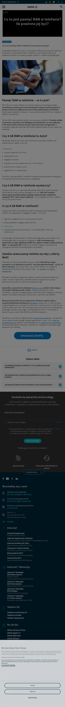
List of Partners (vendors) (8, 665)
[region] (32, 673)
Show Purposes (32, 697)
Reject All (32, 691)
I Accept (32, 685)
